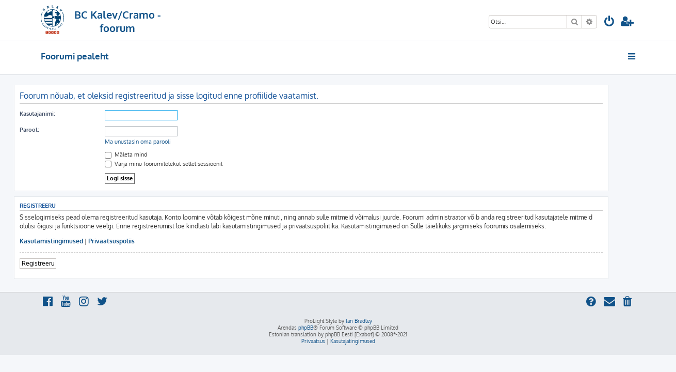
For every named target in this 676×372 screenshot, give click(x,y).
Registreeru (65, 263)
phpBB (305, 327)
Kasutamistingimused (78, 241)
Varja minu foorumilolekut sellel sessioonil (190, 163)
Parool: (56, 129)
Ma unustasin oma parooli (165, 141)
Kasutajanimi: (64, 113)
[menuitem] (609, 22)
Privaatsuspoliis (138, 241)
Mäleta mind (153, 154)
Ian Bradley (359, 321)
